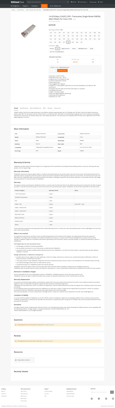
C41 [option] (99, 36)
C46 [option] (68, 39)
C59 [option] (73, 42)
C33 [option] (64, 36)
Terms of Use (111, 406)
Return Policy (24, 391)
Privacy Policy (24, 400)
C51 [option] (90, 39)
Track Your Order (70, 396)
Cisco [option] (57, 48)
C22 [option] (68, 32)
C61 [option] (81, 42)
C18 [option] (51, 32)
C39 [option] (90, 36)
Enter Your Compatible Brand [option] (57, 51)
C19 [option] (55, 32)
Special (44, 6)
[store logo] (17, 2)
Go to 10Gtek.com (55, 6)
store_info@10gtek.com (88, 228)
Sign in (42, 324)
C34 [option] (68, 36)
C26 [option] (86, 32)
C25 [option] (81, 32)
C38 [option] (86, 36)
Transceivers (20, 10)
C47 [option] (73, 39)
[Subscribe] (112, 392)
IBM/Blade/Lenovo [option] (82, 48)
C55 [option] (55, 42)
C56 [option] (59, 42)
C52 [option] (95, 39)
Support (25, 6)
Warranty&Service (35, 108)
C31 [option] (55, 36)
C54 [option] (51, 42)
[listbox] (75, 37)
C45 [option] (64, 39)
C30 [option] (51, 36)
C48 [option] (77, 39)
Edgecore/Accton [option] (65, 48)
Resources (57, 108)
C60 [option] (77, 42)
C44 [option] (59, 39)
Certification (4, 396)
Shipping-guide (69, 391)
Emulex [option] (74, 48)
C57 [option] (64, 42)
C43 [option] (55, 39)
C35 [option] (73, 36)
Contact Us (3, 393)
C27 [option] (90, 32)
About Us (3, 391)
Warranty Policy (24, 393)
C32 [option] (59, 36)
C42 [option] (51, 39)
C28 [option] (95, 32)
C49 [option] (81, 39)
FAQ (45, 396)
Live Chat (46, 393)
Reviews (50, 108)
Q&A (44, 108)
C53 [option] (99, 39)
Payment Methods (70, 393)
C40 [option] (95, 36)
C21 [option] (64, 32)
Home (13, 10)
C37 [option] (81, 36)
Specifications (24, 108)
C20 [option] (59, 32)
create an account (50, 324)
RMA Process (24, 396)
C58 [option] (68, 42)
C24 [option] (77, 32)
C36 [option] (77, 36)
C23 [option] (73, 32)
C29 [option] (99, 32)
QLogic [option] (91, 48)
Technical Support (48, 391)
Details (16, 108)
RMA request (24, 398)
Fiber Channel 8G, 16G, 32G (33, 10)
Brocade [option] (52, 48)
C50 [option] (86, 39)
